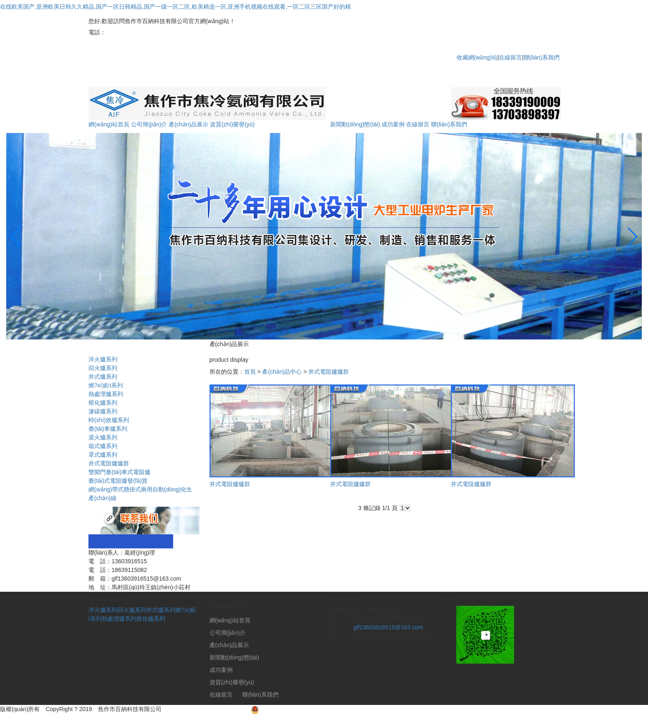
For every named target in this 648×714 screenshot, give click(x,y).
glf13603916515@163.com (388, 627)
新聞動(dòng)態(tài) (355, 124)
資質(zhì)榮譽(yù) (232, 124)
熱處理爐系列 (119, 618)
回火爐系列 (131, 610)
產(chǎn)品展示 (188, 124)
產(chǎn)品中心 (282, 371)
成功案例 (393, 124)
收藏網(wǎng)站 (477, 57)
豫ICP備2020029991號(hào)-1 (206, 709)
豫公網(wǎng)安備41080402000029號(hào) (310, 709)
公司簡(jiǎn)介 (149, 124)
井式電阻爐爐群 (328, 371)
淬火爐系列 (102, 610)
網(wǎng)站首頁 (108, 124)
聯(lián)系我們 (542, 57)
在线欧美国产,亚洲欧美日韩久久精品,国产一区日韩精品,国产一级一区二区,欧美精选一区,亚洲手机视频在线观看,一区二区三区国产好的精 (175, 6)
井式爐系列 (160, 610)
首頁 (250, 371)
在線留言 (510, 57)
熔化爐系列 (150, 618)
